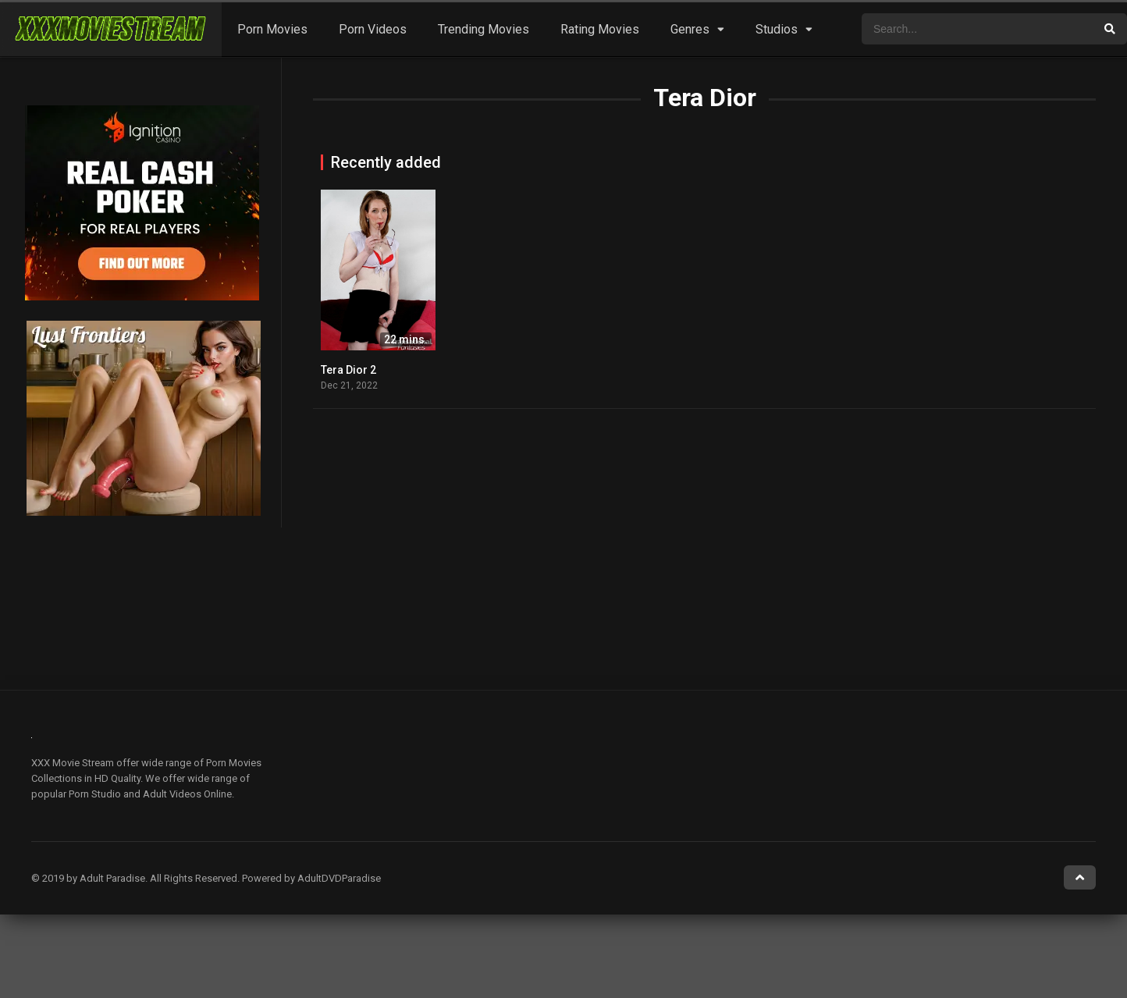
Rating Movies (599, 29)
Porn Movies (272, 29)
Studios (776, 29)
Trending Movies (483, 29)
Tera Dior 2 (348, 370)
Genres (689, 29)
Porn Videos (373, 29)
